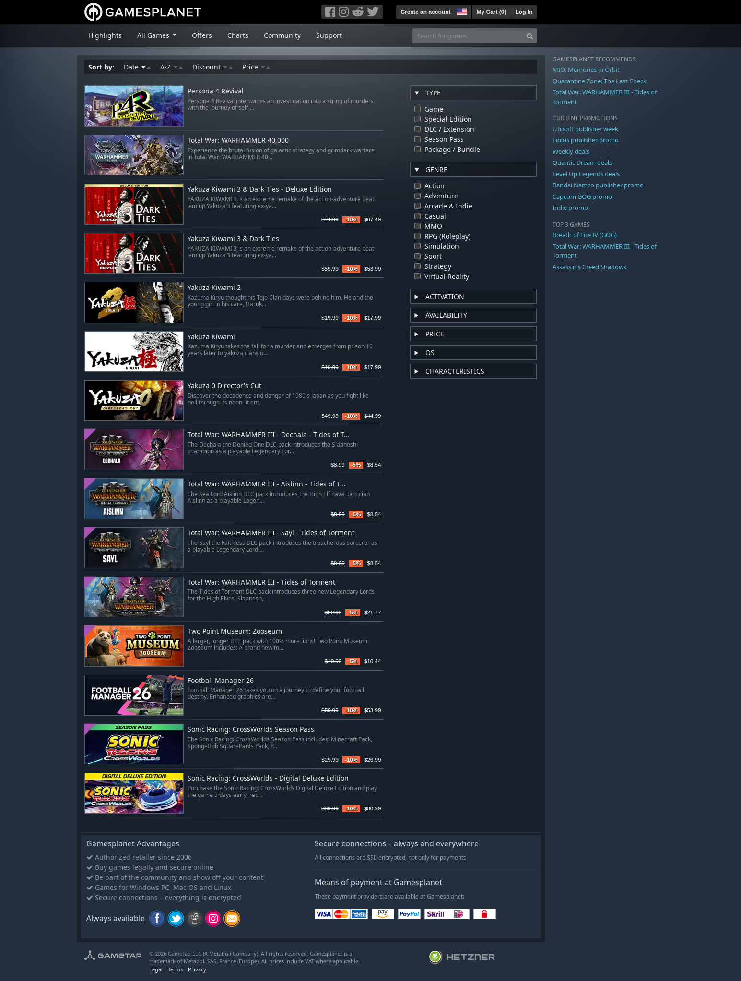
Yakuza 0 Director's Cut (224, 386)
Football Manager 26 (221, 681)
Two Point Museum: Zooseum (235, 631)
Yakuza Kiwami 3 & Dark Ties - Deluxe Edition (260, 189)
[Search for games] (467, 35)
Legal (156, 969)
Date (137, 66)
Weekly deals (571, 151)
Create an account (425, 12)
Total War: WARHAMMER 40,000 (238, 141)
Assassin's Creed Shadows (589, 267)
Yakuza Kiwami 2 (214, 288)
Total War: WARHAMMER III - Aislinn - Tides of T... (267, 484)
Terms (175, 969)
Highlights (105, 35)
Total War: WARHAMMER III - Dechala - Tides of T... (269, 435)
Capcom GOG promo (582, 196)
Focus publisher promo (586, 140)
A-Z (171, 66)
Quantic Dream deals (582, 162)
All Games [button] (154, 35)
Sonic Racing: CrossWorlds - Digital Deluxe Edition (268, 778)
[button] (461, 10)
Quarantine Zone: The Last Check (600, 81)
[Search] (529, 35)
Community (282, 35)
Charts (237, 35)
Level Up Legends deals (586, 174)
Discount (212, 66)
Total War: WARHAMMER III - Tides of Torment (261, 582)
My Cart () (491, 12)
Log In (524, 12)
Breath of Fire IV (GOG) (585, 235)
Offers (202, 35)
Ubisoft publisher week (585, 129)
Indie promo (570, 207)
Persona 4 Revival (216, 91)
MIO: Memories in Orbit (586, 69)
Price (256, 66)
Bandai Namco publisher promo (598, 185)
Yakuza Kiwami (211, 337)
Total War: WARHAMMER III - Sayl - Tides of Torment (271, 533)
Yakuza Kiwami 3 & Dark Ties (233, 239)
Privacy (197, 969)
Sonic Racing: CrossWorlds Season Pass (251, 730)
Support (329, 35)
